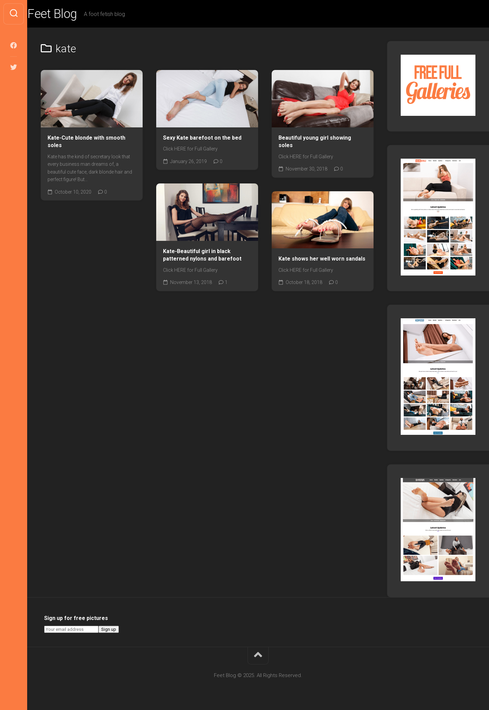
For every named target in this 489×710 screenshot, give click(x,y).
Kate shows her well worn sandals (321, 258)
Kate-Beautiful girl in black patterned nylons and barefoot (202, 255)
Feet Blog (65, 14)
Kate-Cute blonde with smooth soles (86, 142)
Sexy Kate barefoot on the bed (202, 138)
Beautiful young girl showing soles (314, 142)
